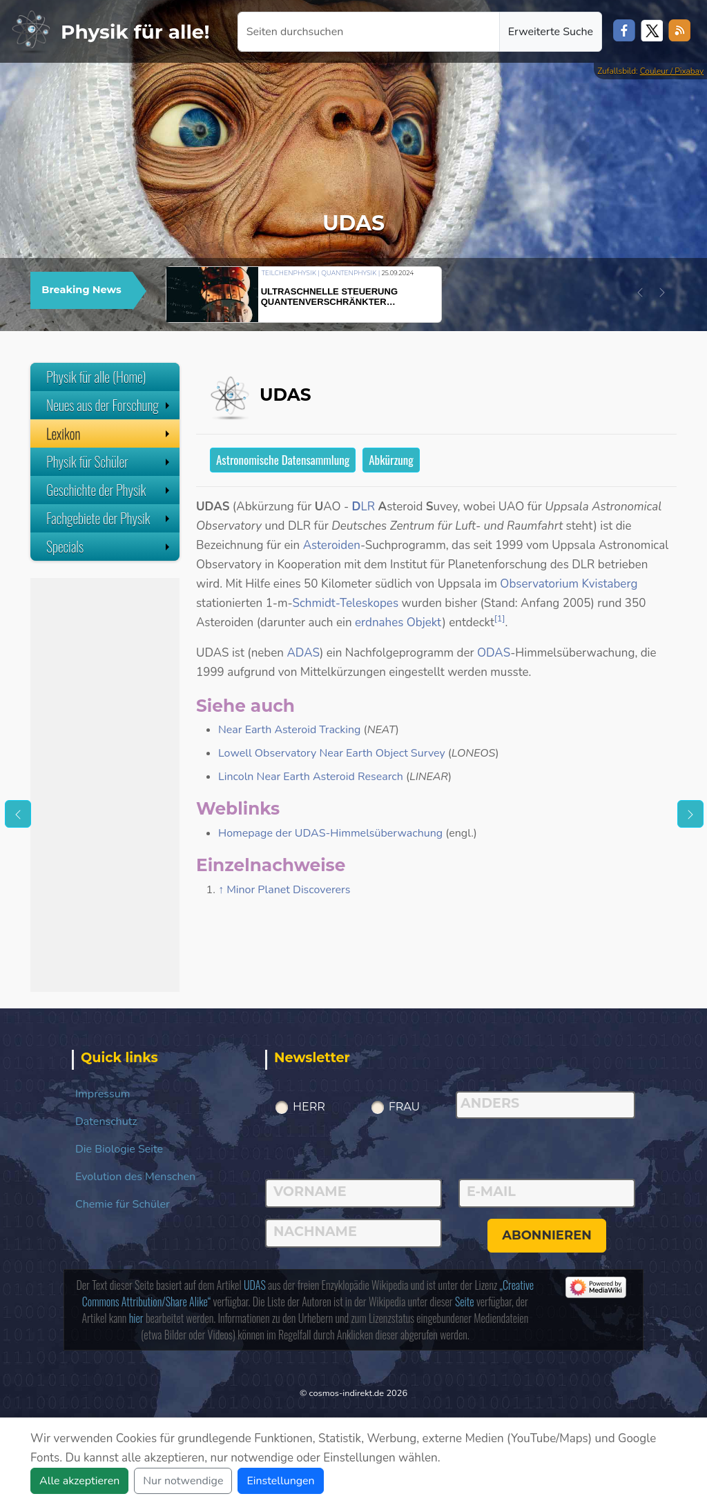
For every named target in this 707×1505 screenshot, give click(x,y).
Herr (309, 1106)
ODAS (493, 653)
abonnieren (547, 1235)
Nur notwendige (183, 1480)
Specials (109, 546)
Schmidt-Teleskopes (345, 603)
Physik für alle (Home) (96, 376)
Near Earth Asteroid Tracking (289, 729)
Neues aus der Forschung (109, 405)
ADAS (303, 653)
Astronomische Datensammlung (282, 459)
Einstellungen (280, 1480)
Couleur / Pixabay (672, 71)
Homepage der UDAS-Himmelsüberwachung (330, 833)
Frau (404, 1106)
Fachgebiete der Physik (109, 518)
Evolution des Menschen (135, 1176)
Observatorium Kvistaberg (568, 584)
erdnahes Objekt (398, 622)
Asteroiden (331, 545)
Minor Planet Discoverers (288, 889)
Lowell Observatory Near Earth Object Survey (331, 753)
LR (364, 507)
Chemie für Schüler (122, 1204)
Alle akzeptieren (79, 1480)
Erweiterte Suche (550, 31)
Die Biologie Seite (119, 1149)
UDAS (255, 1285)
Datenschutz (106, 1121)
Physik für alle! (135, 31)
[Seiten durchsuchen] (369, 32)
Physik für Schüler (109, 461)
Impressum (102, 1094)
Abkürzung (391, 459)
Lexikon (109, 433)
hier (136, 1318)
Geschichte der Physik (109, 489)
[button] (640, 292)
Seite (464, 1301)
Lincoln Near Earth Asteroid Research (310, 776)
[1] (499, 618)
